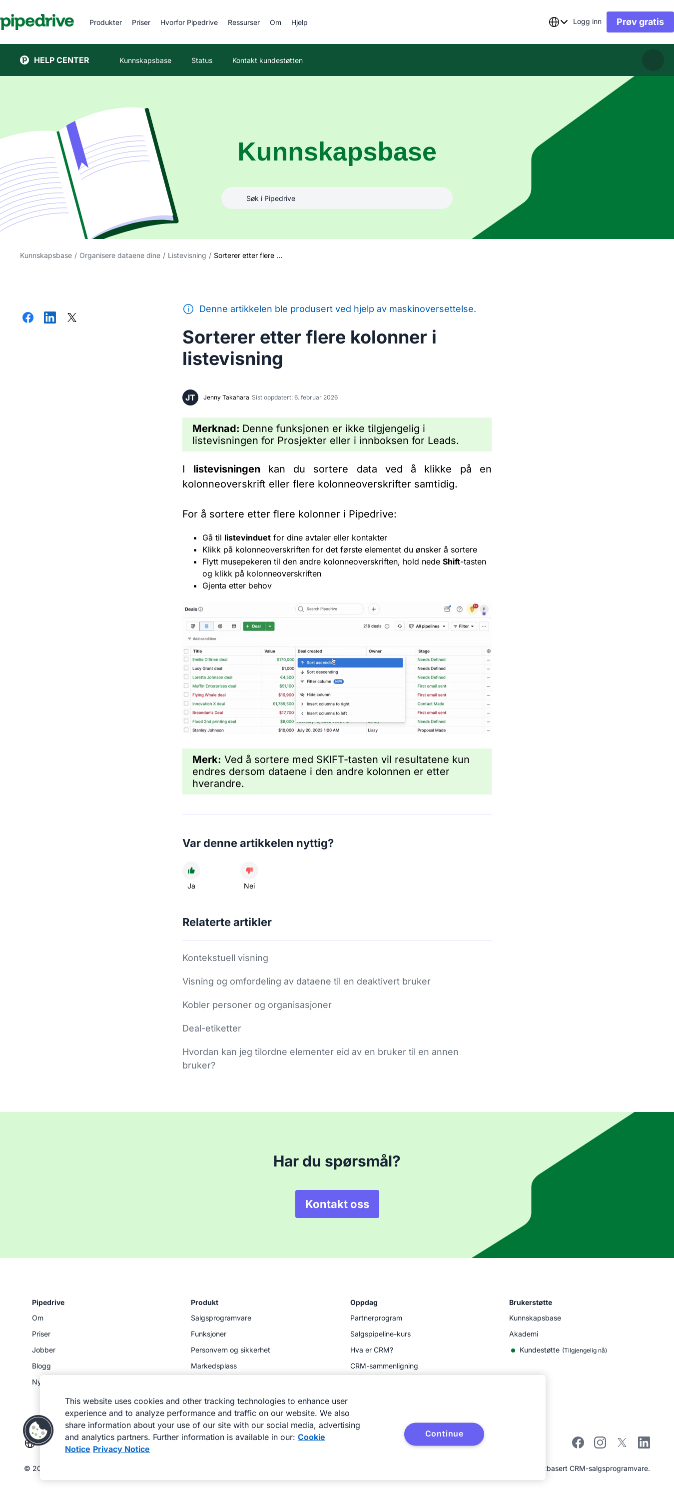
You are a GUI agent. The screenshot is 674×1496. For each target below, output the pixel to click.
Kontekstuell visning (225, 957)
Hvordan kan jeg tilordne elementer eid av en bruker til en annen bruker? (320, 1058)
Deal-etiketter (211, 1028)
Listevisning (187, 255)
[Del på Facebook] (28, 319)
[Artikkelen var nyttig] (191, 871)
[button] (38, 1430)
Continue (444, 1433)
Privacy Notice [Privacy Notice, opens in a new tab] (121, 1449)
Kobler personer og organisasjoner (257, 1005)
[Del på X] (72, 319)
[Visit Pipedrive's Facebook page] (578, 1446)
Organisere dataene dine (119, 255)
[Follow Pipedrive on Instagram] (600, 1446)
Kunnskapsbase (46, 255)
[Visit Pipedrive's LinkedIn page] (644, 1443)
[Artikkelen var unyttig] (249, 871)
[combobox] (538, 22)
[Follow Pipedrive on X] (622, 1446)
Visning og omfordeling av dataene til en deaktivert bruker (306, 981)
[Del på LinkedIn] (50, 319)
